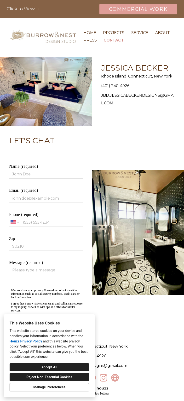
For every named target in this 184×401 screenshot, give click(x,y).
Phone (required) (46, 219)
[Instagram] (103, 378)
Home (90, 32)
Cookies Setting (99, 393)
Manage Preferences (49, 387)
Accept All (49, 367)
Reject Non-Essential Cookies (49, 377)
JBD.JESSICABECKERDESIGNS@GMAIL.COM (138, 99)
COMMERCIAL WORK (138, 9)
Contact (114, 40)
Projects (113, 32)
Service (139, 32)
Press (90, 40)
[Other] (115, 378)
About (162, 32)
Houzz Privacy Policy (26, 341)
